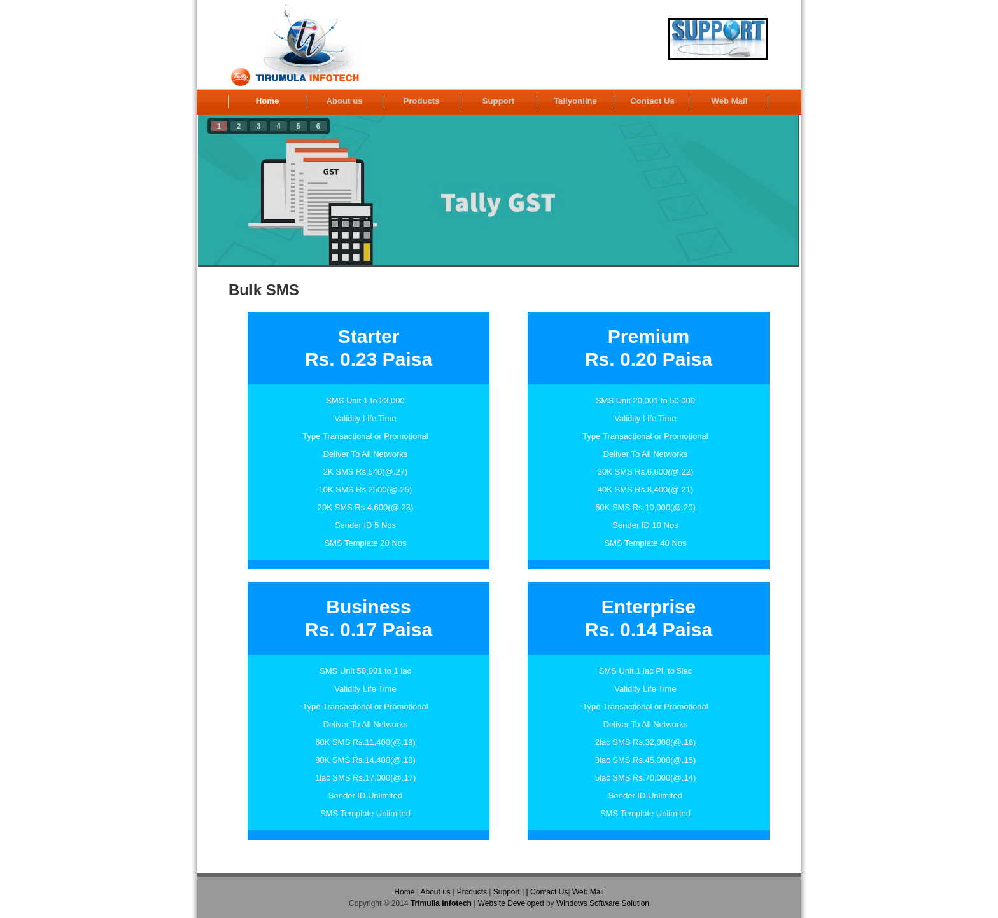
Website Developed (511, 903)
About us (344, 101)
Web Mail (730, 101)
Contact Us (652, 101)
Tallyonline (575, 101)
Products (421, 101)
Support (498, 101)
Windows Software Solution (602, 903)
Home (267, 101)
